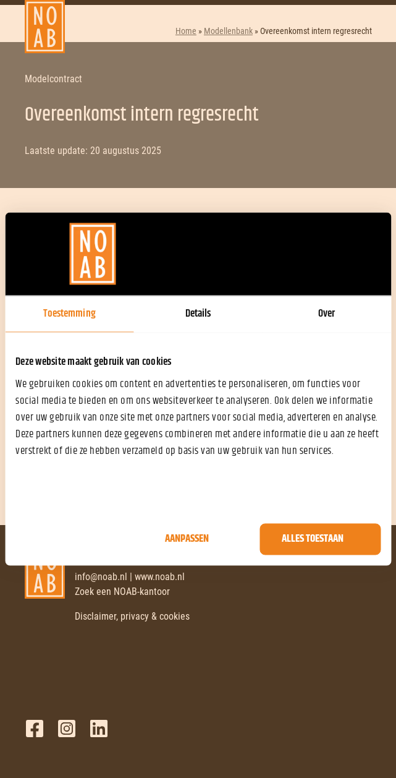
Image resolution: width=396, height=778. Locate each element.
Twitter (67, 728)
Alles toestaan (312, 539)
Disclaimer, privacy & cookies (132, 616)
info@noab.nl (101, 577)
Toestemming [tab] (69, 314)
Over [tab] (326, 314)
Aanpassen (187, 539)
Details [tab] (198, 314)
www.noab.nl (160, 577)
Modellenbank (228, 31)
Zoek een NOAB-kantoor (122, 591)
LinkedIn (99, 728)
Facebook (34, 728)
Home (185, 31)
